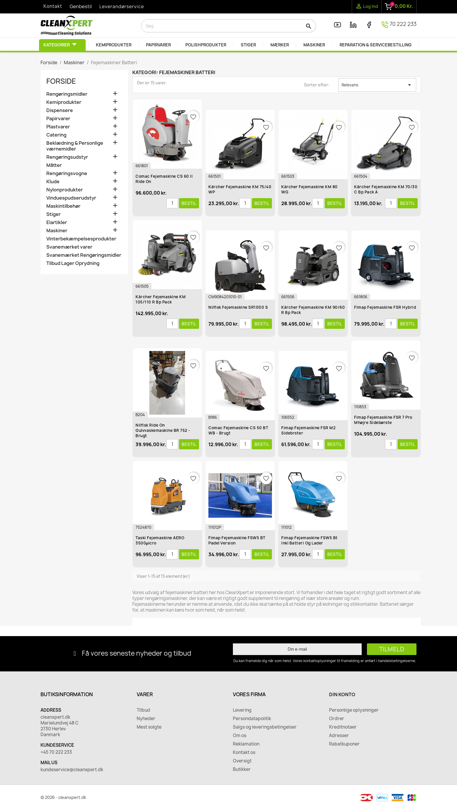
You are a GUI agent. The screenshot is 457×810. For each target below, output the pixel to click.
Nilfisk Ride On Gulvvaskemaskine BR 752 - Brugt (163, 430)
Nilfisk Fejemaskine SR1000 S (238, 307)
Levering (242, 710)
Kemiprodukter (63, 102)
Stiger (53, 214)
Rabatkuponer (344, 744)
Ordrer (336, 719)
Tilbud (143, 710)
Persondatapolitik (252, 719)
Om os (239, 736)
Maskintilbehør (63, 206)
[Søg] (228, 25)
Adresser (339, 736)
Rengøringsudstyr (67, 157)
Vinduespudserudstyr (71, 198)
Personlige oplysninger (354, 710)
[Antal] (172, 203)
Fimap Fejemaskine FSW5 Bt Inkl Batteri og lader (309, 540)
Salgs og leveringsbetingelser (265, 727)
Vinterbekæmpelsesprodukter (81, 239)
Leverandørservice (121, 7)
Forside (61, 81)
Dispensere (59, 110)
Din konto (342, 694)
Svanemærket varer (69, 247)
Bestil (189, 203)
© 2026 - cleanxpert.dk (63, 797)
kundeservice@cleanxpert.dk (72, 770)
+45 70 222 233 (56, 752)
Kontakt (52, 6)
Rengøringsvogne (66, 173)
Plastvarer (58, 127)
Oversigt (242, 761)
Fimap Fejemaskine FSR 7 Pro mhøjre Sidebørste (383, 420)
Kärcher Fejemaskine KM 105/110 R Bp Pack (161, 299)
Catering (56, 135)
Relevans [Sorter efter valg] (377, 84)
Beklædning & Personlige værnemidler (74, 146)
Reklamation (246, 744)
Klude (52, 182)
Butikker (242, 769)
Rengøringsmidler (66, 94)
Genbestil (81, 6)
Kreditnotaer (343, 727)
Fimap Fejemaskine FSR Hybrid (385, 307)
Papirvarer (58, 119)
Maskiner (56, 231)
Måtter (54, 165)
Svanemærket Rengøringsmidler (83, 255)
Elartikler (56, 222)
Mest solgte (149, 727)
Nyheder (146, 719)
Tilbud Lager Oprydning (72, 263)
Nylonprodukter (64, 190)
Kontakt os (244, 752)
